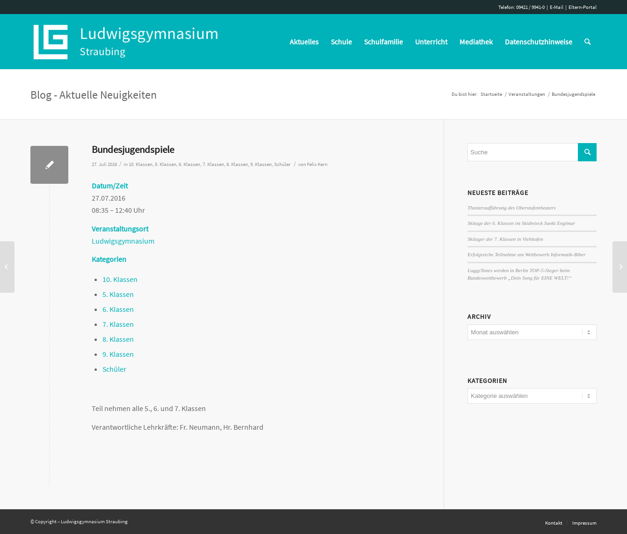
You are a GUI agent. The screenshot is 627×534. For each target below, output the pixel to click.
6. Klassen (189, 164)
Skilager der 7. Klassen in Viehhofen (505, 239)
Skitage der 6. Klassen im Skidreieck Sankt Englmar (521, 223)
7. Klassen (213, 164)
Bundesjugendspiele (133, 149)
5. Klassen (165, 164)
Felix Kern (317, 164)
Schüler (282, 164)
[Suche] (587, 41)
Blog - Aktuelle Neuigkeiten (93, 94)
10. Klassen (141, 164)
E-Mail (556, 7)
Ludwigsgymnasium (123, 240)
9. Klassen (261, 164)
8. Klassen (237, 164)
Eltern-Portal (583, 7)
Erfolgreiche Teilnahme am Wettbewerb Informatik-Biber (526, 254)
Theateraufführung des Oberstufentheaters (511, 207)
